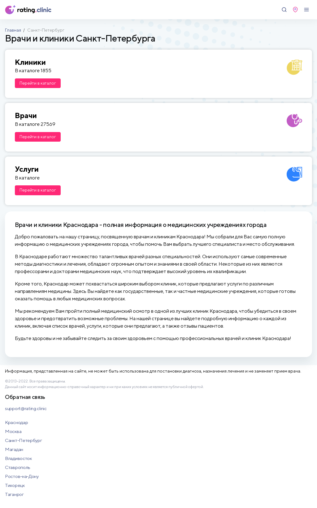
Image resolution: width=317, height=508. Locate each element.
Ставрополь (17, 467)
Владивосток (18, 458)
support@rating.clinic (26, 408)
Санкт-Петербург (23, 440)
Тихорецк (15, 485)
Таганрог (14, 494)
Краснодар (16, 422)
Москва (13, 431)
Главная (13, 30)
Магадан (14, 449)
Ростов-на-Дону (22, 476)
